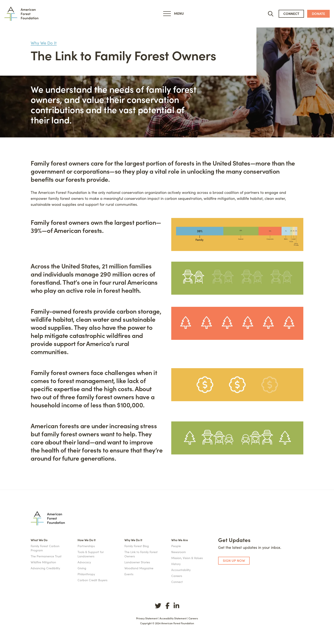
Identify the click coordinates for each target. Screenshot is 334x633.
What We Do (39, 540)
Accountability (181, 570)
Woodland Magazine (138, 568)
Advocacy (84, 562)
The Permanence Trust (46, 556)
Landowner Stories (137, 562)
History (176, 564)
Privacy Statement (147, 618)
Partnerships (86, 546)
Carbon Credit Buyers (92, 580)
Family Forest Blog (136, 546)
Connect (177, 582)
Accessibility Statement (173, 618)
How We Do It (87, 540)
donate (318, 13)
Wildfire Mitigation (43, 562)
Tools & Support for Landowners (91, 554)
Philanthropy (86, 574)
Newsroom (178, 552)
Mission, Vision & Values (187, 558)
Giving (82, 568)
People (176, 546)
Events (128, 574)
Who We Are (179, 540)
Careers (176, 576)
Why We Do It (44, 43)
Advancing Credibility (45, 568)
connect (291, 13)
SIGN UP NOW (234, 560)
